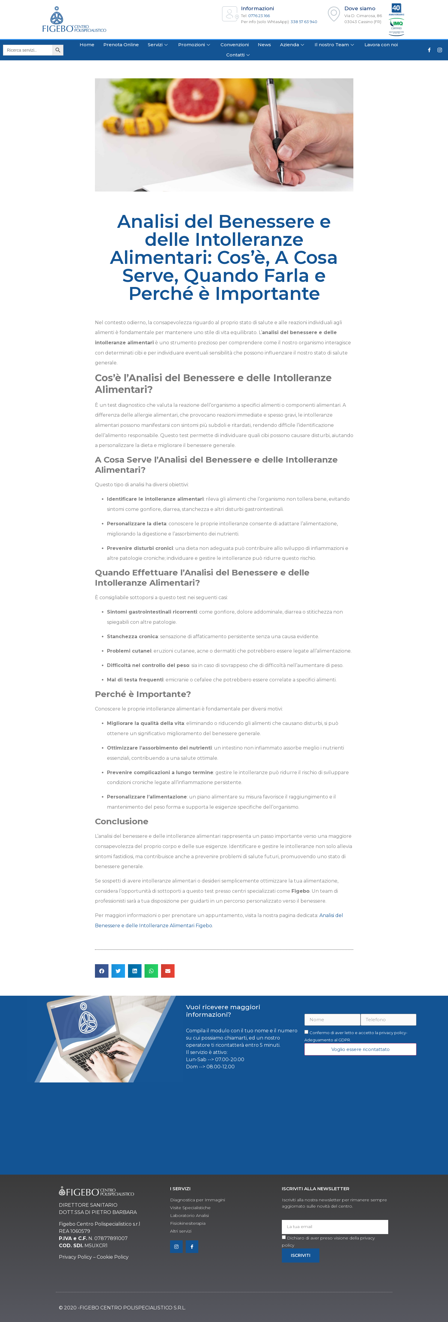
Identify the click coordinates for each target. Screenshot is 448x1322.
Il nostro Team (335, 44)
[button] (101, 971)
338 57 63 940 (304, 21)
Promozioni (195, 44)
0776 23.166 (259, 15)
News (264, 44)
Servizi (158, 44)
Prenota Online (121, 44)
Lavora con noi (381, 44)
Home (87, 44)
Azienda (293, 44)
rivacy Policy (77, 1257)
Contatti (238, 55)
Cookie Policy (113, 1257)
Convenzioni (235, 44)
